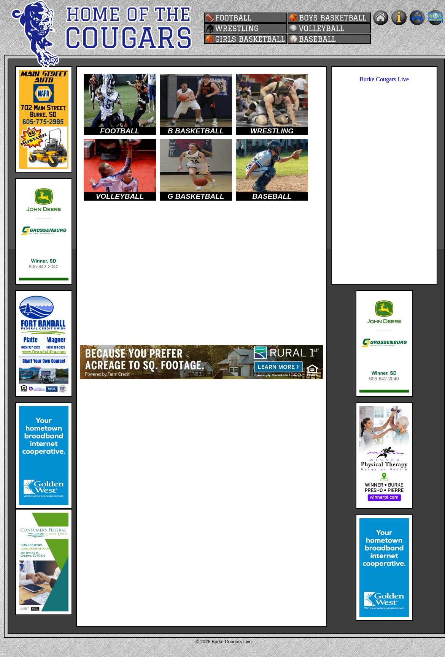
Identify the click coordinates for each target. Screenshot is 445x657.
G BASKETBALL (196, 196)
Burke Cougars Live (384, 79)
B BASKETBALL (196, 131)
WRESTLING (272, 131)
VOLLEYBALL (120, 196)
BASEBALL (271, 196)
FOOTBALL (119, 131)
